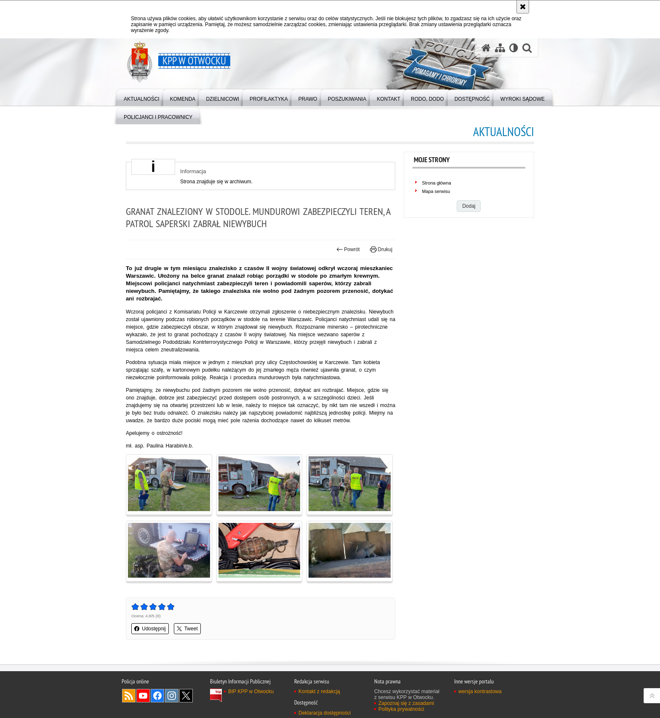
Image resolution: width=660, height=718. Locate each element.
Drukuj (381, 249)
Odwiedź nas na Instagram (171, 695)
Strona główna (436, 182)
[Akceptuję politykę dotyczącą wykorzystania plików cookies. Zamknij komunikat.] (522, 6)
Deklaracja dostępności (324, 713)
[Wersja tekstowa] (513, 48)
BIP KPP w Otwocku (251, 691)
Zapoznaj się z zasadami (406, 703)
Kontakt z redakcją (319, 691)
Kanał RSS (129, 695)
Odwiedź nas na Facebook (157, 695)
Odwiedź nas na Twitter (186, 695)
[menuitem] (141, 97)
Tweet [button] (187, 629)
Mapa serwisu (436, 191)
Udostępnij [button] (150, 629)
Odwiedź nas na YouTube (143, 695)
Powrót (348, 249)
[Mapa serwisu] (500, 48)
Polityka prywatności (401, 709)
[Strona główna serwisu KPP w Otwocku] (486, 48)
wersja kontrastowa (480, 691)
